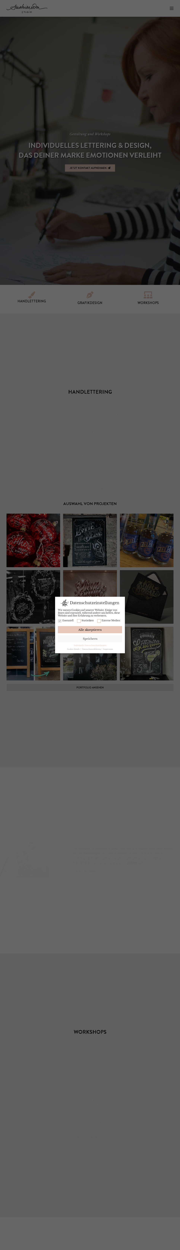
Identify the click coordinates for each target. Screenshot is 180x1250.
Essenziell (66, 620)
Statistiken (85, 620)
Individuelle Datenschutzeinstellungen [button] (90, 645)
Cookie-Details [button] (73, 649)
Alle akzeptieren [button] (90, 630)
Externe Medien (108, 620)
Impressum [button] (108, 649)
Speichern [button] (90, 638)
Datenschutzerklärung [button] (91, 649)
